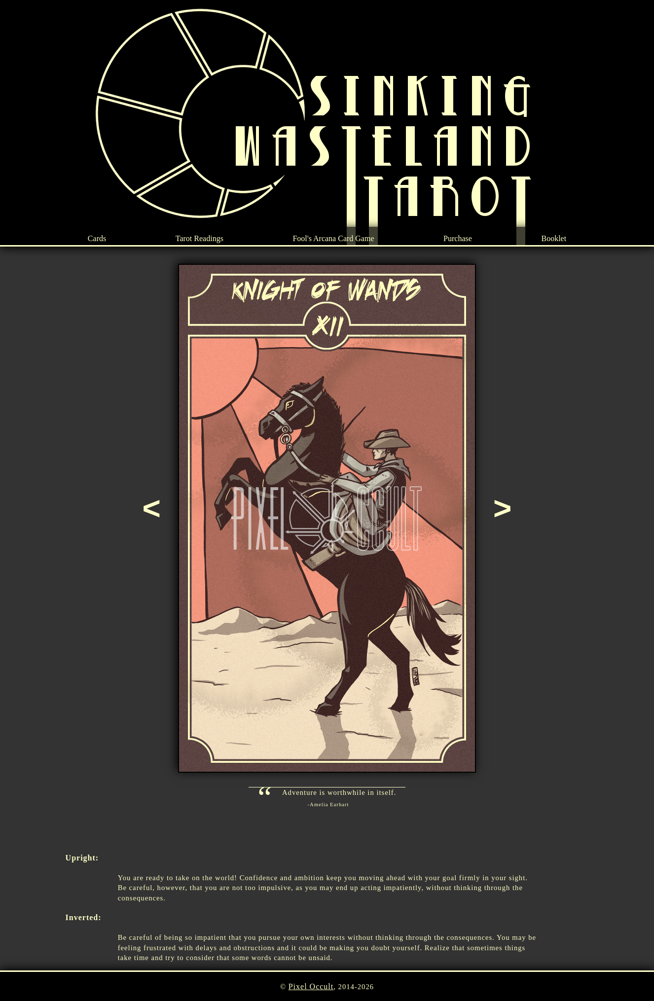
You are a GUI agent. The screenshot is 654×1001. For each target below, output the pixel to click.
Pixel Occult (311, 986)
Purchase (457, 238)
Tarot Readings (199, 238)
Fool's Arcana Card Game (333, 238)
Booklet (553, 238)
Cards (97, 238)
